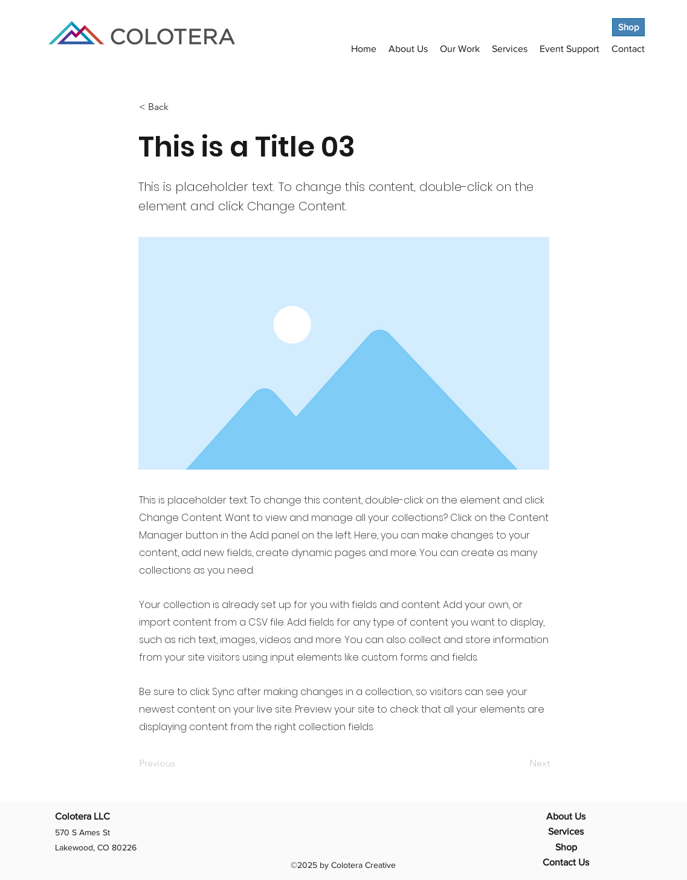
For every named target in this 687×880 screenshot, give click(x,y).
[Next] (519, 764)
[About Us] (566, 816)
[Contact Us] (566, 862)
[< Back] (179, 107)
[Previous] (179, 764)
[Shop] (628, 27)
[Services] (566, 831)
